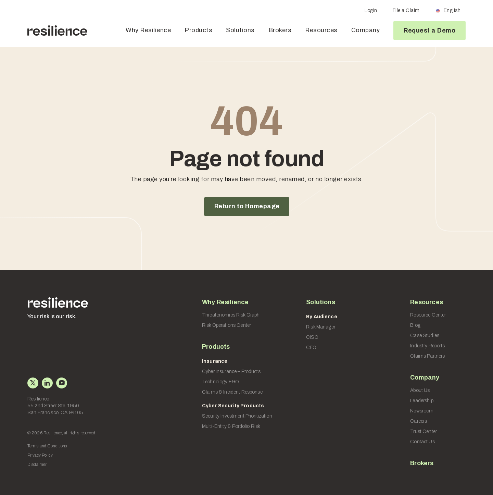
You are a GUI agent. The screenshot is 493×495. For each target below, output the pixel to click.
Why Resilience (148, 30)
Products (198, 30)
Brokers (280, 30)
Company (365, 30)
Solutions (240, 30)
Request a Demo (429, 30)
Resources (321, 30)
